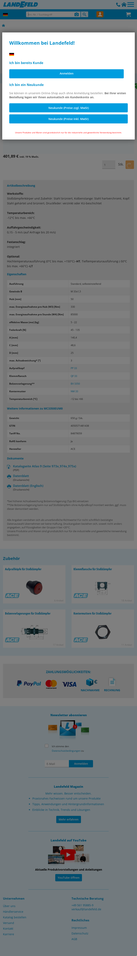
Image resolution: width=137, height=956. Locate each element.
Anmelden (67, 73)
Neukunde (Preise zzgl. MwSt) (68, 108)
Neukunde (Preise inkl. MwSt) (68, 119)
